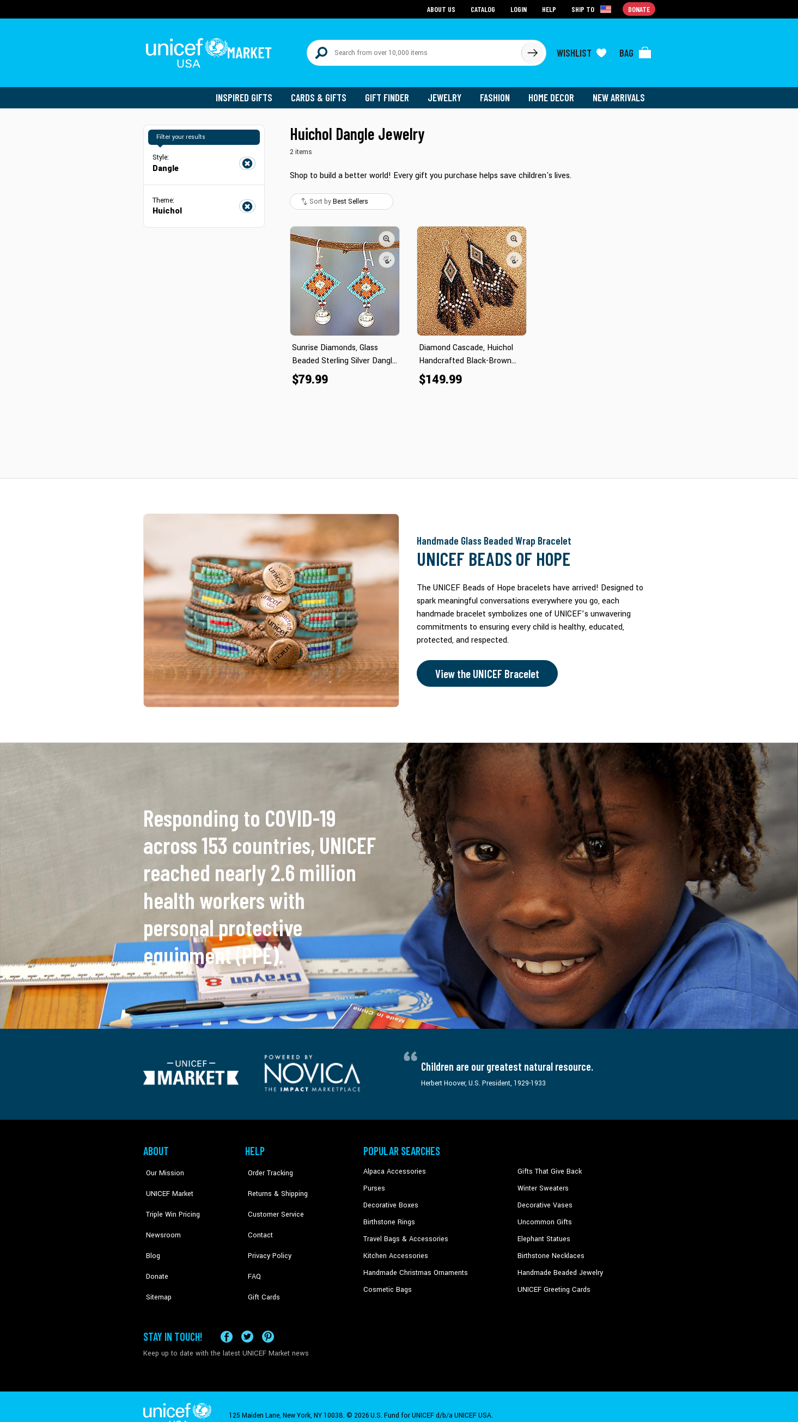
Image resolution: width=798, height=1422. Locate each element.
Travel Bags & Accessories (403, 1232)
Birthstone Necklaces (549, 1249)
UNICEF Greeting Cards (551, 1282)
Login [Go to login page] (519, 8)
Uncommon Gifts (543, 1216)
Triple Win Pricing (169, 1200)
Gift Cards (260, 1266)
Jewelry (448, 93)
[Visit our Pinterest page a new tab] (268, 1319)
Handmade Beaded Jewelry (557, 1266)
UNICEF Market (165, 1183)
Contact (257, 1216)
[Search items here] (414, 50)
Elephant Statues (543, 1232)
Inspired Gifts (251, 93)
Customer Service (271, 1200)
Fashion (498, 93)
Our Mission (161, 1166)
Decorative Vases (543, 1200)
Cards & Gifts (325, 93)
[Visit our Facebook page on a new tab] (226, 1319)
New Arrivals (619, 93)
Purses (374, 1183)
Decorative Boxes (389, 1200)
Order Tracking (267, 1166)
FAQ (251, 1249)
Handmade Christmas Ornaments (414, 1266)
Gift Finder (391, 93)
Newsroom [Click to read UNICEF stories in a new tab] (159, 1216)
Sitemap (155, 1266)
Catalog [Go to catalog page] (484, 8)
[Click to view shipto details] (593, 8)
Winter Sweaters (541, 1183)
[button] (387, 233)
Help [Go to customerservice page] (550, 8)
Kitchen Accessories (393, 1249)
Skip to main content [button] (399, 0)
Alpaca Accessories (393, 1166)
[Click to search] (532, 50)
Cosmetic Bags (386, 1282)
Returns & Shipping (274, 1183)
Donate (154, 1249)
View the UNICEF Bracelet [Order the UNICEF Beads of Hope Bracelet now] (485, 668)
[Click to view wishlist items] (582, 50)
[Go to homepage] (211, 50)
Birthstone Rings (388, 1216)
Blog (150, 1232)
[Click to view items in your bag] (636, 50)
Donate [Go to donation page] (639, 8)
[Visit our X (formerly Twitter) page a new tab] (247, 1319)
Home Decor (553, 93)
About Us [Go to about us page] (443, 8)
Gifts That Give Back (547, 1166)
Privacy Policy (266, 1232)
